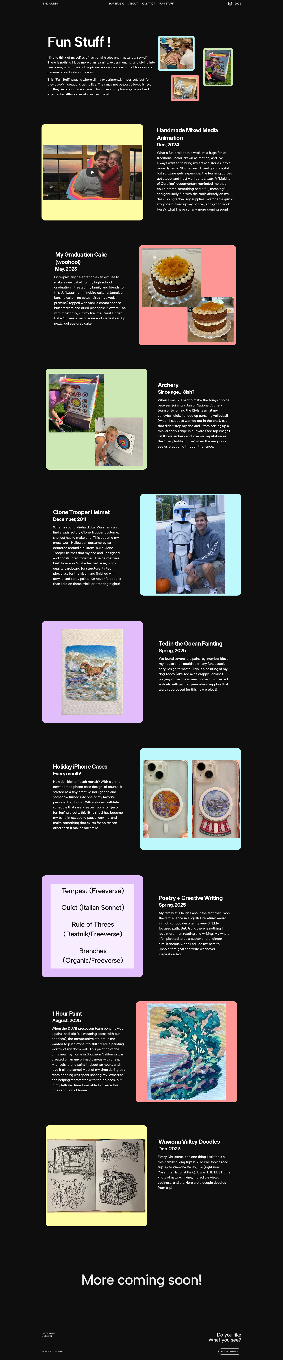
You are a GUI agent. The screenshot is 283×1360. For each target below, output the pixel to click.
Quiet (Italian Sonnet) (92, 907)
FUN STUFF (166, 3)
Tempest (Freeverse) (93, 891)
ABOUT (133, 3)
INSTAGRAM (48, 1334)
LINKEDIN (47, 1336)
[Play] (92, 172)
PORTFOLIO (116, 3)
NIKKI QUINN (50, 3)
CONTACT (148, 3)
